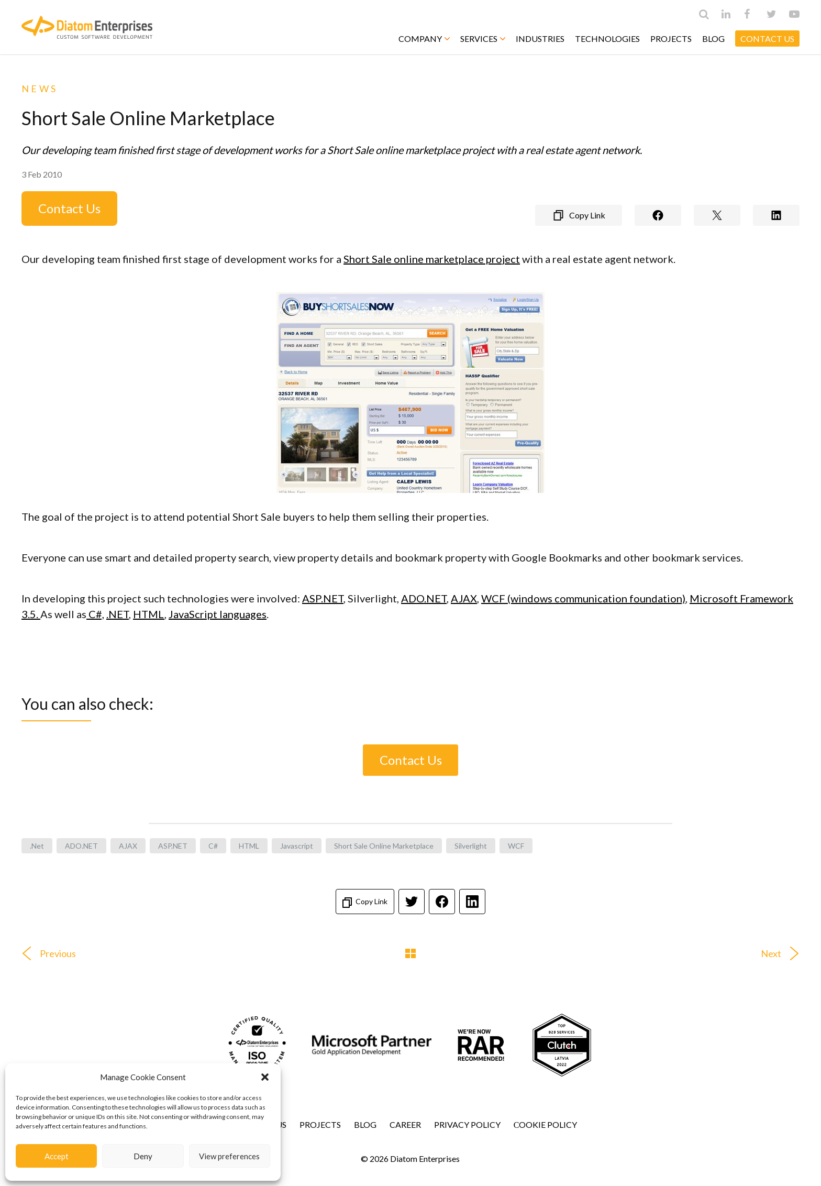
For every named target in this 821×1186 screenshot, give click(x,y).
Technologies (607, 38)
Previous (45, 953)
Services (482, 38)
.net (37, 845)
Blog (713, 38)
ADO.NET (424, 598)
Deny (143, 1156)
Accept (57, 1156)
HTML (148, 614)
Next (784, 953)
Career (405, 1124)
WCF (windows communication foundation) (583, 598)
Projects (671, 38)
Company (424, 38)
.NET (117, 614)
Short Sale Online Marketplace (384, 845)
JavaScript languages (218, 614)
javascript (296, 845)
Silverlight (470, 845)
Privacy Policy (467, 1124)
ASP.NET (322, 598)
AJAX (464, 598)
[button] (265, 1077)
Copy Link (364, 902)
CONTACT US (767, 38)
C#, (95, 614)
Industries (540, 38)
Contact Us (69, 208)
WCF (516, 845)
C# (213, 845)
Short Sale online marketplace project (431, 258)
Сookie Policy (546, 1124)
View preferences (229, 1156)
